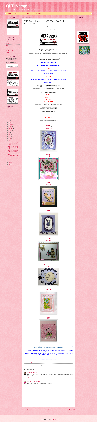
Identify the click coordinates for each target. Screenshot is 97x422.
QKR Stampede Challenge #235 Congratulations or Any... (13, 154)
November (11, 126)
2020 (8, 117)
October (10, 128)
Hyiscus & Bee (48, 291)
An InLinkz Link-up (28, 362)
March (10, 142)
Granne (7, 44)
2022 (8, 113)
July (9, 134)
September (11, 130)
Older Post (72, 409)
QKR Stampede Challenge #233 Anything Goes (13, 162)
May (10, 138)
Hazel (28, 381)
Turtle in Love (48, 240)
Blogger (54, 419)
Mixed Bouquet (48, 126)
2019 (8, 119)
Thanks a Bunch (48, 128)
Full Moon (48, 266)
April (10, 140)
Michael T (8, 50)
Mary (48, 155)
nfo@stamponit (48, 85)
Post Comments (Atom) (31, 412)
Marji (48, 182)
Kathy (7, 48)
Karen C (7, 46)
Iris (48, 211)
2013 (8, 175)
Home (9, 13)
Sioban (7, 53)
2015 (8, 171)
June (10, 136)
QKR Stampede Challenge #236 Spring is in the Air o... (13, 149)
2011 (8, 179)
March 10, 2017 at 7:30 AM (35, 372)
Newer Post (25, 409)
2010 (8, 181)
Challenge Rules (24, 13)
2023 (8, 111)
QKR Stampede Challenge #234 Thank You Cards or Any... (13, 158)
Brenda (48, 210)
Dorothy (48, 125)
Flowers (48, 156)
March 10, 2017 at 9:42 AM (35, 381)
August (10, 132)
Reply (28, 377)
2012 (8, 177)
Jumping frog (48, 184)
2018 (8, 121)
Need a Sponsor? (36, 13)
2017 (8, 123)
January (10, 166)
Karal (48, 317)
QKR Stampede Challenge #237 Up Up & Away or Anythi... (13, 145)
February (10, 164)
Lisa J (28, 372)
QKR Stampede (19, 6)
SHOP (15, 13)
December (11, 124)
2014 (8, 173)
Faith (7, 42)
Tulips (48, 318)
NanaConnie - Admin (10, 52)
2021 (8, 115)
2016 (8, 169)
